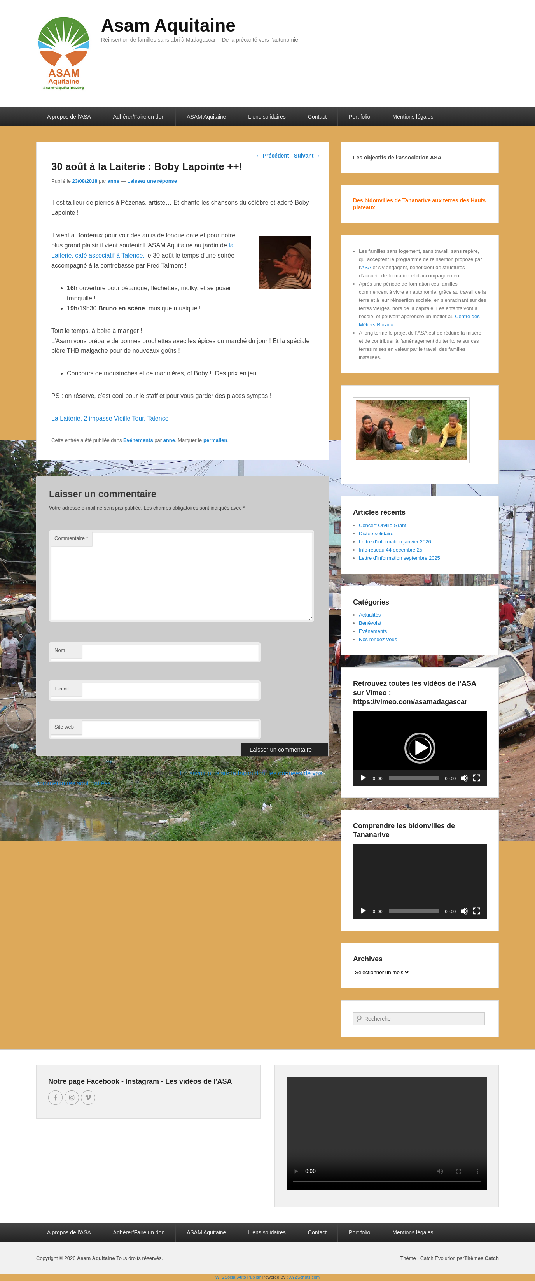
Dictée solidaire (376, 533)
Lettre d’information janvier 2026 (395, 542)
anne (113, 181)
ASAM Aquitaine (206, 117)
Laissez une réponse (152, 181)
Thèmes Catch (481, 1258)
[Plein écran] (477, 778)
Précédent (272, 155)
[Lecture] (363, 778)
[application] (420, 748)
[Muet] (464, 778)
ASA (366, 267)
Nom (59, 650)
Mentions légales (412, 117)
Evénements (138, 440)
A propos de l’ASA (69, 117)
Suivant (307, 155)
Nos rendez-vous (378, 639)
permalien (215, 440)
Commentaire (71, 538)
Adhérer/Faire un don (138, 117)
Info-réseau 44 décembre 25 (390, 550)
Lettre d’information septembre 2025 (399, 558)
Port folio (359, 117)
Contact (317, 117)
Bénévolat (370, 623)
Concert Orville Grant (382, 525)
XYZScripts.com (304, 1277)
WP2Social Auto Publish (238, 1277)
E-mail (61, 689)
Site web (64, 727)
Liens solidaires (267, 117)
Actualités (370, 615)
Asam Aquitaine (168, 25)
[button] (419, 748)
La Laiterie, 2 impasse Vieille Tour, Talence (110, 418)
